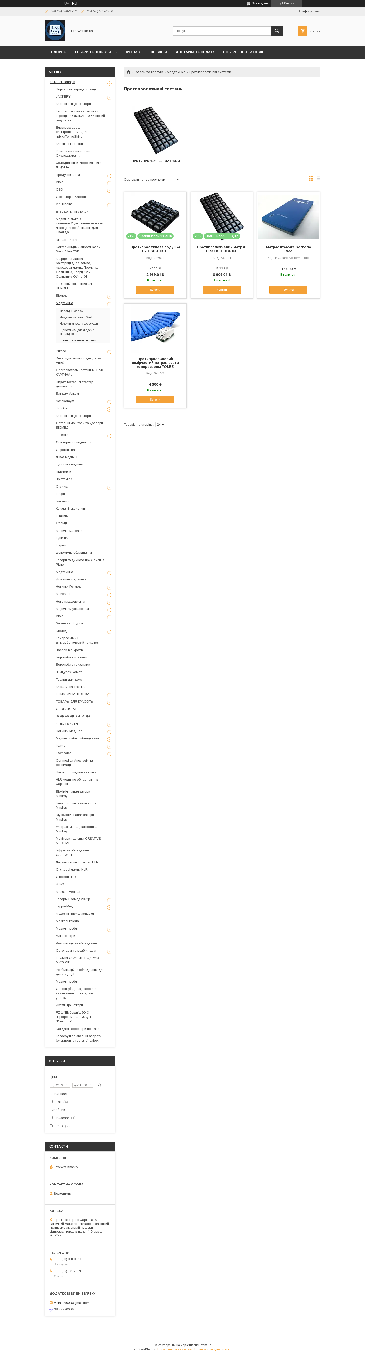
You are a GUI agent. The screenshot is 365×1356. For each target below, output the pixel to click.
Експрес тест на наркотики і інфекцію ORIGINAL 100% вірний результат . (80, 116)
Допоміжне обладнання (74, 552)
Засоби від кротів (69, 650)
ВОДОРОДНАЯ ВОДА (73, 716)
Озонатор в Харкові (71, 197)
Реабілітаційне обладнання (77, 943)
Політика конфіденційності (213, 1349)
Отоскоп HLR (66, 877)
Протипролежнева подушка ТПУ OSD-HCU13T (155, 249)
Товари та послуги (92, 52)
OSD (59, 189)
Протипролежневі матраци (155, 161)
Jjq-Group (63, 408)
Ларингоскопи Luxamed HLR (77, 862)
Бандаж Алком (67, 393)
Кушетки (62, 538)
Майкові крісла (67, 921)
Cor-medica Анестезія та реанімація (74, 763)
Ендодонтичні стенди (72, 211)
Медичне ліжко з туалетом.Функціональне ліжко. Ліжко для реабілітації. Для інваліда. (80, 225)
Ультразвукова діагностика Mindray (76, 829)
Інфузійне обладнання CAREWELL (73, 852)
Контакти (158, 52)
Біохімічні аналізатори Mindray (73, 794)
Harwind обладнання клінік (76, 772)
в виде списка (318, 179)
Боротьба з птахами (71, 657)
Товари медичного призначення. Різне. (80, 562)
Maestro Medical (68, 892)
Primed (61, 351)
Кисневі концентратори (73, 104)
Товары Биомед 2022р (73, 899)
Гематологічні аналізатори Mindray (76, 805)
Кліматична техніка (70, 687)
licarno (61, 745)
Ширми (61, 545)
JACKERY (63, 96)
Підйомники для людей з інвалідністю (77, 332)
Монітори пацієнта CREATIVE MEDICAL (78, 841)
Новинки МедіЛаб (69, 731)
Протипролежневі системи (78, 340)
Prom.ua (205, 1345)
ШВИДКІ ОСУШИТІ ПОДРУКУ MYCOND (78, 960)
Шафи (60, 494)
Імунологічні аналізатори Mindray (75, 817)
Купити (155, 289)
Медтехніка (176, 72)
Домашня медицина (71, 579)
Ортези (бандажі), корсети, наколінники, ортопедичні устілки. (76, 993)
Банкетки (63, 501)
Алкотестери (65, 936)
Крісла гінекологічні (71, 508)
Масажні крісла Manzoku (75, 913)
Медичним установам (72, 609)
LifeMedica (63, 753)
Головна (57, 52)
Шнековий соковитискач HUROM (74, 286)
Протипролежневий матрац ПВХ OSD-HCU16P (222, 249)
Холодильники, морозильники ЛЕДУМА (78, 165)
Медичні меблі (67, 928)
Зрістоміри (64, 479)
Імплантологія (66, 239)
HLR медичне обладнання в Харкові (77, 782)
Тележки (62, 435)
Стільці (61, 523)
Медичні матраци (69, 530)
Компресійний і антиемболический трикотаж (77, 640)
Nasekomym (65, 401)
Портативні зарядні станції (76, 89)
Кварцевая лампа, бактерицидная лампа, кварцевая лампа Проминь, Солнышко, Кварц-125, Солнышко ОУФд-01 (77, 267)
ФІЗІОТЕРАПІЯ (67, 723)
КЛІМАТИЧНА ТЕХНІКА (72, 694)
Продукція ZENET (69, 175)
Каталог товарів (62, 82)
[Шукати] (277, 31)
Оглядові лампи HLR (72, 869)
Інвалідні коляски (72, 311)
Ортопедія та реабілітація (76, 950)
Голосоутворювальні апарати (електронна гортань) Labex (78, 1038)
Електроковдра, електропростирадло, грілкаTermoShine (72, 132)
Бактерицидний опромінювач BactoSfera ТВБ (78, 249)
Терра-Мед (64, 906)
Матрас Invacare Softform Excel (288, 249)
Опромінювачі (66, 450)
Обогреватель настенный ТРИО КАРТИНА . (80, 372)
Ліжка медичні (66, 457)
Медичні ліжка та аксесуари (79, 323)
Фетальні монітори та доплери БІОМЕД (79, 425)
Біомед (61, 295)
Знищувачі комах (69, 672)
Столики (62, 486)
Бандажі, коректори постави (77, 1029)
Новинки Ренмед (68, 586)
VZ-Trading (64, 204)
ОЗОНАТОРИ (66, 709)
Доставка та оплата (195, 52)
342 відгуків (260, 3)
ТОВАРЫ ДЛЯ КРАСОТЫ (75, 701)
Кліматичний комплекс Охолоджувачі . (73, 153)
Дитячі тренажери (69, 1005)
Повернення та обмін (243, 52)
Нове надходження (70, 601)
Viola (59, 182)
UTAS (60, 884)
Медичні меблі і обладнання (77, 738)
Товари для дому (69, 679)
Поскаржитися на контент (174, 1349)
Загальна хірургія (69, 623)
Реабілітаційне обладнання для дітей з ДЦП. (80, 972)
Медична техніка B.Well (76, 317)
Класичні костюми (69, 144)
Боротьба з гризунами (73, 664)
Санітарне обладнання (73, 442)
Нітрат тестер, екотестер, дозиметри (75, 384)
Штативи (62, 516)
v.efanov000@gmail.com (72, 1302)
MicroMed (63, 594)
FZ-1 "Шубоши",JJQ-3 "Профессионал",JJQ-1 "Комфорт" (73, 1017)
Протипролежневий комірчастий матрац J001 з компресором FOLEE (155, 363)
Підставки (63, 471)
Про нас (132, 52)
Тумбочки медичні (69, 464)
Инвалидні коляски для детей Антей (78, 360)
